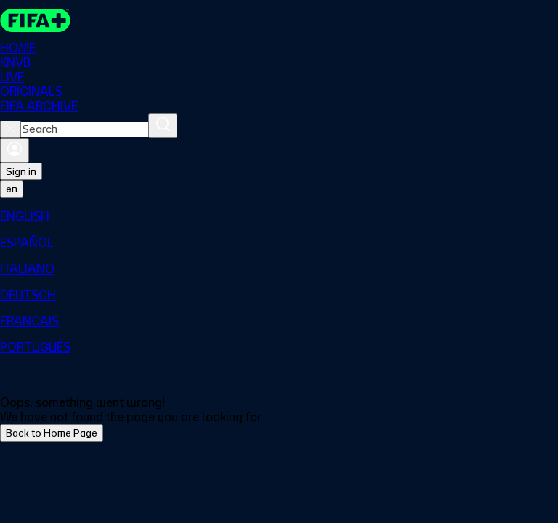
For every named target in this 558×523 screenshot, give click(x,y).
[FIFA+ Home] (35, 20)
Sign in (21, 171)
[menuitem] (279, 216)
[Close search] (10, 129)
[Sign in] (14, 150)
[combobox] (84, 129)
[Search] (162, 125)
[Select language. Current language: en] (11, 189)
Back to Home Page (51, 432)
